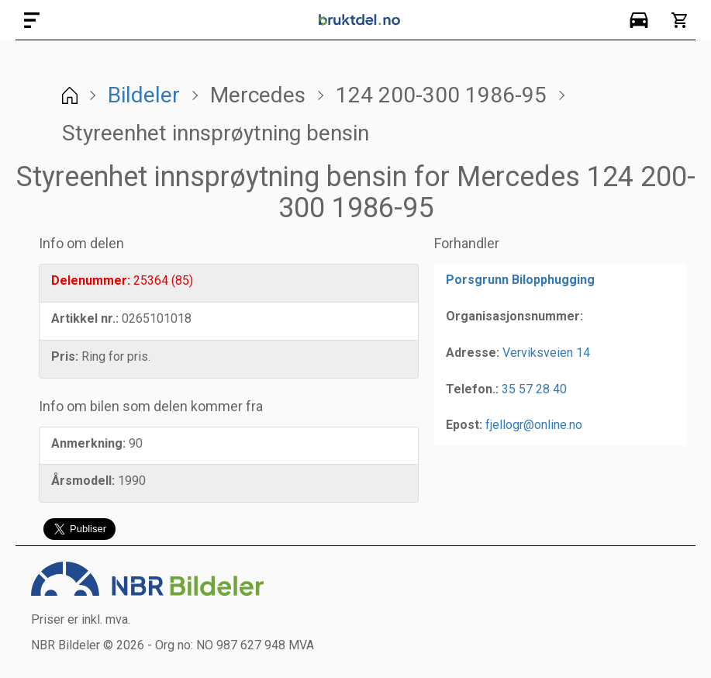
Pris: (64, 356)
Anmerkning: (88, 443)
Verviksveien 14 (546, 352)
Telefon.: (472, 389)
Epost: (464, 424)
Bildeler (144, 95)
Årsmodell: (83, 480)
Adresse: (472, 352)
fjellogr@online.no (533, 424)
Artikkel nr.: (85, 318)
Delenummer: (90, 280)
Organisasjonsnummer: (514, 316)
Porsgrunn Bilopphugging (520, 279)
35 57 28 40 (534, 389)
